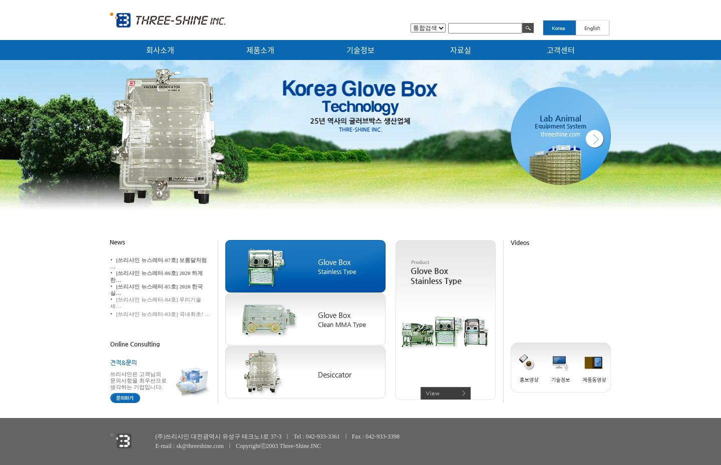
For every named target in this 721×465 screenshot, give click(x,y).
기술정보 (360, 50)
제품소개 (260, 50)
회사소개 (160, 50)
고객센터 (561, 50)
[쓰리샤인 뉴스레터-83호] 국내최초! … (163, 314)
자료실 (460, 50)
